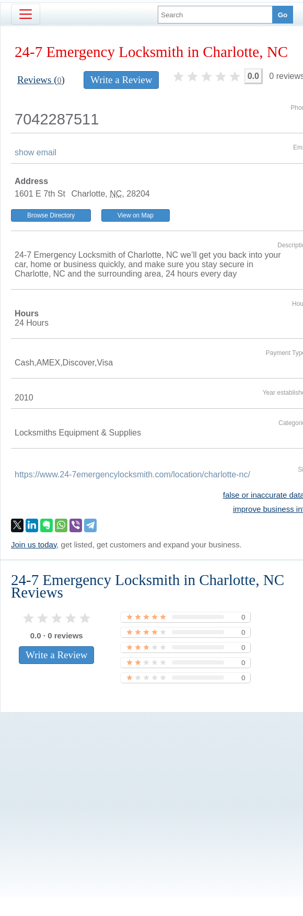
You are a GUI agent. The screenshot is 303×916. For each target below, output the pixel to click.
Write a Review (121, 79)
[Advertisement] (140, 787)
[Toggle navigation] (25, 14)
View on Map (136, 215)
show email (35, 152)
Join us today (33, 544)
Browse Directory (51, 215)
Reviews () (41, 79)
